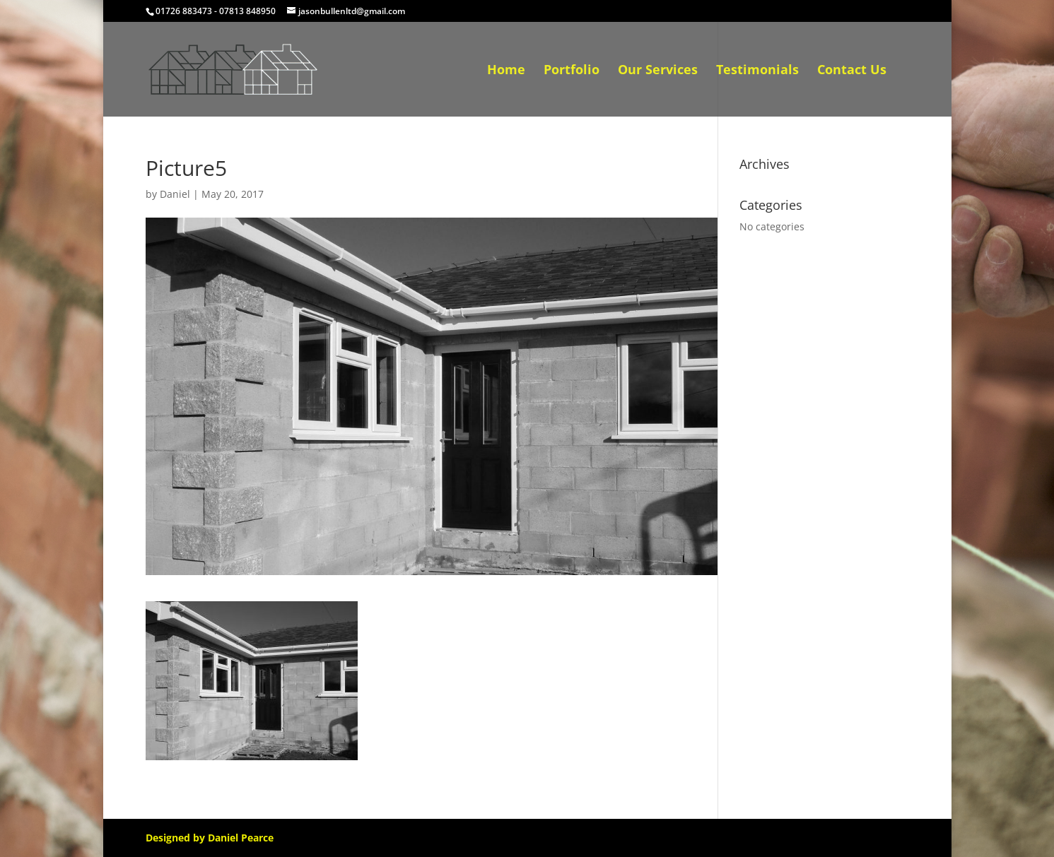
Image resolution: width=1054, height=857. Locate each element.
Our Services (658, 71)
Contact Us (851, 71)
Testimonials (757, 71)
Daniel (175, 194)
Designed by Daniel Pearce (210, 837)
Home (506, 71)
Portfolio (571, 71)
